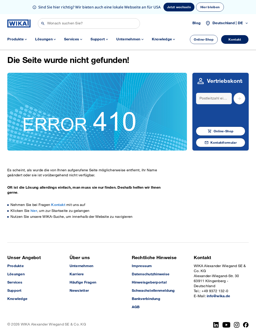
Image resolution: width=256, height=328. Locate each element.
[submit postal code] (239, 84)
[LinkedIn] (216, 310)
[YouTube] (226, 310)
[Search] (214, 84)
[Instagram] (236, 310)
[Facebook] (246, 310)
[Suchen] (89, 9)
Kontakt (58, 191)
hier (34, 197)
